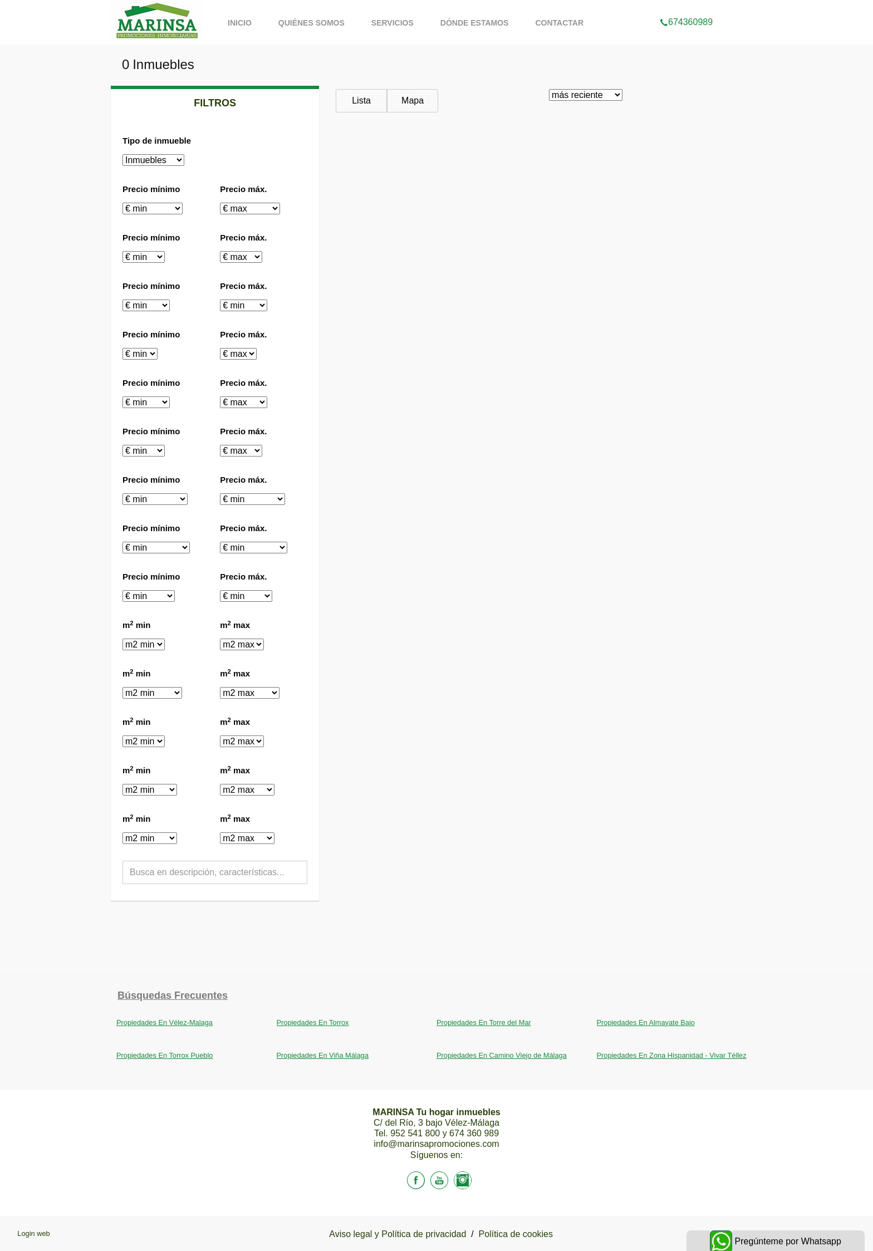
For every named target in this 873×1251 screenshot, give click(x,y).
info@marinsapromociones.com (436, 1144)
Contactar (559, 22)
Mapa (412, 100)
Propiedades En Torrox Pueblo (164, 1055)
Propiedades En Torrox (313, 1022)
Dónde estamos (474, 22)
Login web (33, 1233)
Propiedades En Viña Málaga (323, 1055)
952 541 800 (416, 1133)
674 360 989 (474, 1133)
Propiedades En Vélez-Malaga (164, 1022)
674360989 (686, 8)
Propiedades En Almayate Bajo (646, 1022)
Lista (361, 100)
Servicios (392, 22)
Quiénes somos (311, 22)
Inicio (240, 22)
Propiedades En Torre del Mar (483, 1022)
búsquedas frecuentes (172, 995)
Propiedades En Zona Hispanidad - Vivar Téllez (672, 1055)
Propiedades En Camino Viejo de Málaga (501, 1055)
